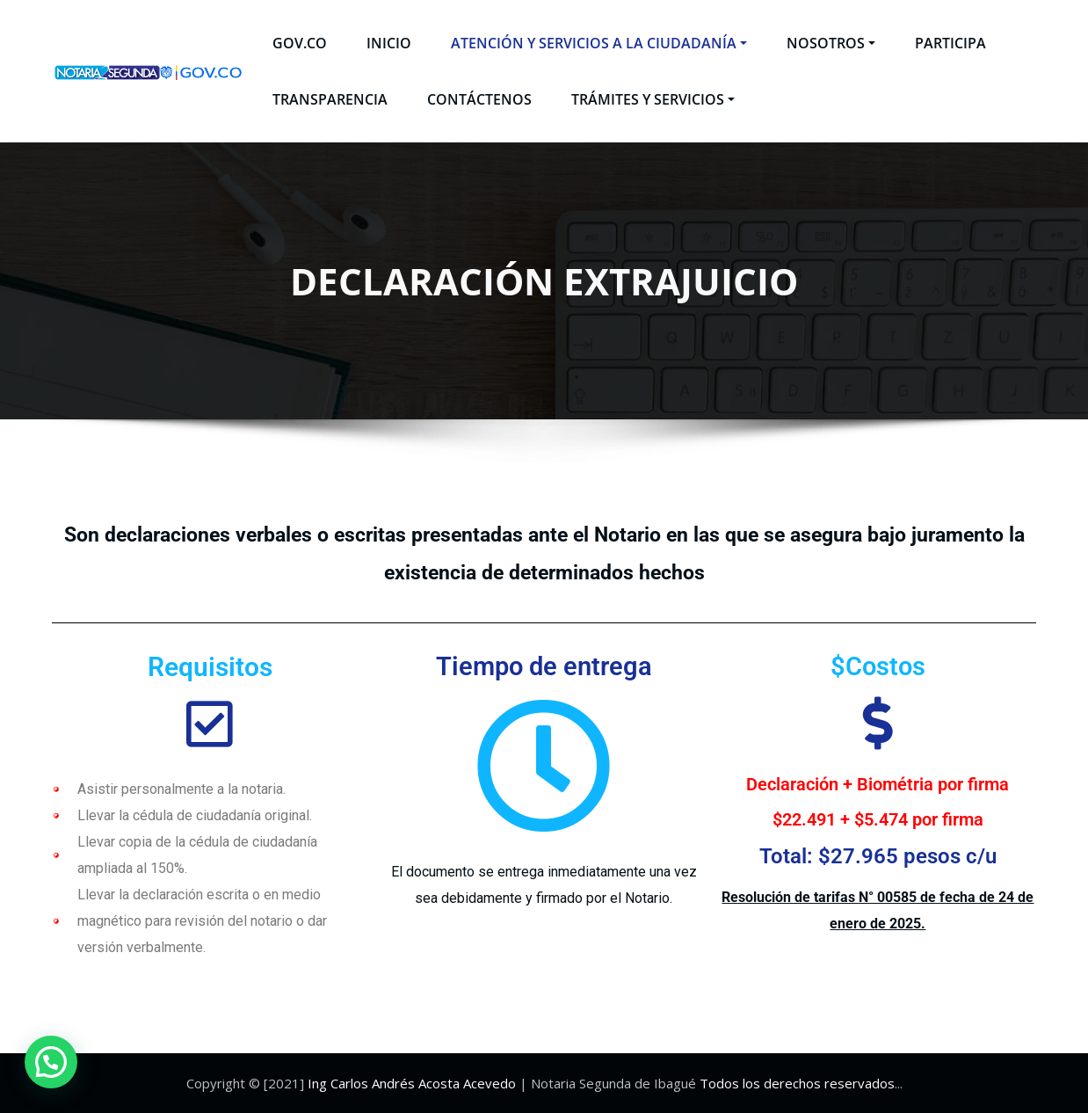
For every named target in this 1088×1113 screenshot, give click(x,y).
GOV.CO (299, 43)
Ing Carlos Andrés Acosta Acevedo (412, 1083)
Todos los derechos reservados (797, 1083)
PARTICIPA (950, 43)
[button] (51, 1062)
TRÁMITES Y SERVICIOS (653, 99)
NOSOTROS (831, 43)
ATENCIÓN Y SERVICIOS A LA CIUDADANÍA (599, 43)
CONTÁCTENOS (479, 99)
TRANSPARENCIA (330, 99)
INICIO (388, 43)
